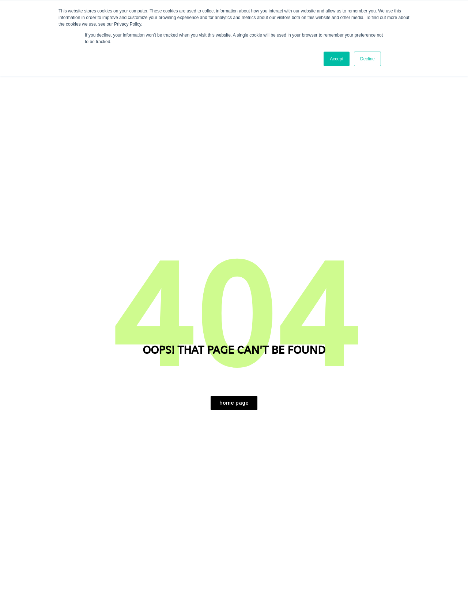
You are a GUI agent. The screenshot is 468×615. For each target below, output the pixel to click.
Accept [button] (336, 58)
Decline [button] (367, 58)
